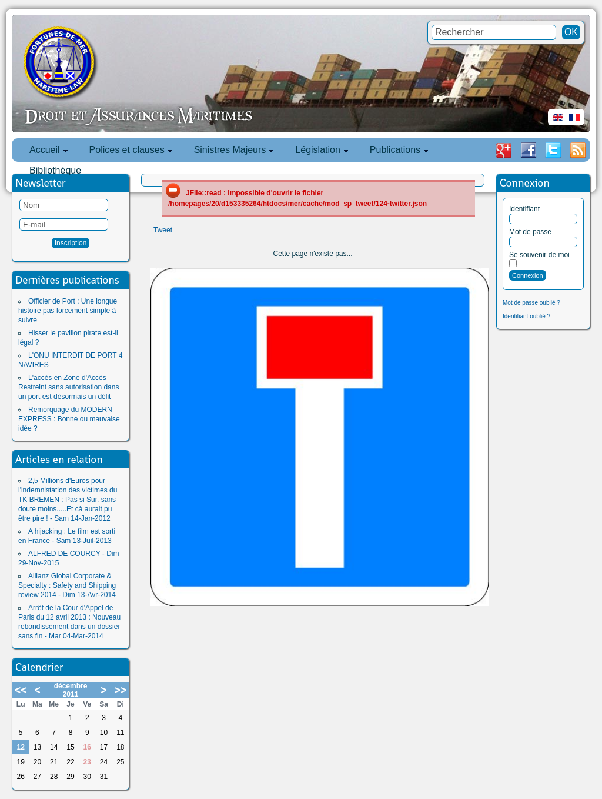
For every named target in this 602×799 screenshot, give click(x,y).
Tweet (162, 230)
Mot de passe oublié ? (531, 302)
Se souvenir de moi (539, 255)
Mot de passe (530, 232)
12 (20, 747)
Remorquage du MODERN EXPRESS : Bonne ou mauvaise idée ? (69, 418)
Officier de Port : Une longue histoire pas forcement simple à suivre (67, 310)
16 (87, 747)
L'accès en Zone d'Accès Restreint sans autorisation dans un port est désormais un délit (68, 387)
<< (21, 690)
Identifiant (524, 209)
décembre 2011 (71, 690)
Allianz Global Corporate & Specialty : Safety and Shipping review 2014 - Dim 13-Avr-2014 (67, 585)
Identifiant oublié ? (526, 316)
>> (120, 690)
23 (87, 762)
